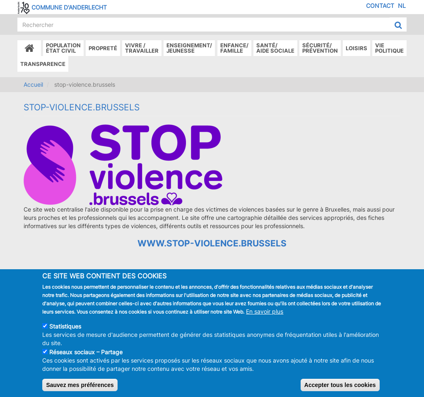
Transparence (42, 64)
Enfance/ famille (234, 48)
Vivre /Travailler (142, 48)
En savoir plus (264, 313)
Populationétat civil (63, 48)
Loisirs (356, 48)
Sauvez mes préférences (79, 386)
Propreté (103, 48)
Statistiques (65, 327)
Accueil (33, 84)
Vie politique (389, 48)
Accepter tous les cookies (340, 386)
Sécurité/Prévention (320, 48)
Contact (380, 5)
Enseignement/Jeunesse (189, 48)
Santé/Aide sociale (275, 48)
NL (402, 5)
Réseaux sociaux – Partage (86, 353)
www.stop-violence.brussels (212, 243)
